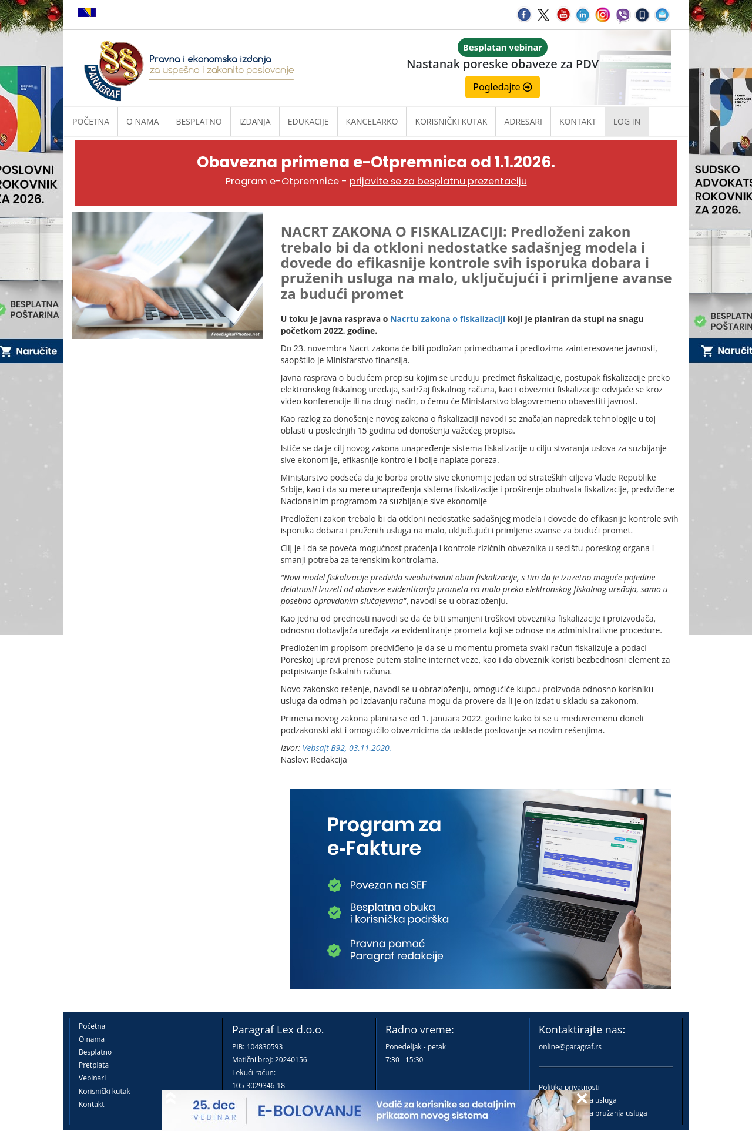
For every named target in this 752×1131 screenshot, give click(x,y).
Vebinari (92, 1078)
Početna (90, 121)
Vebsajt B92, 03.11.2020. (347, 747)
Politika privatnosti (569, 1087)
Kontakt (91, 1104)
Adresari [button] (523, 121)
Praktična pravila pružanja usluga (593, 1113)
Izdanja (255, 121)
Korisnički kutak (104, 1091)
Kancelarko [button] (372, 121)
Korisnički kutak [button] (451, 121)
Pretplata (94, 1065)
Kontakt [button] (577, 121)
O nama (142, 121)
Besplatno (198, 121)
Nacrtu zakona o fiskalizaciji (447, 318)
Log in (626, 121)
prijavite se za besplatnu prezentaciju (438, 181)
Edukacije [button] (308, 121)
